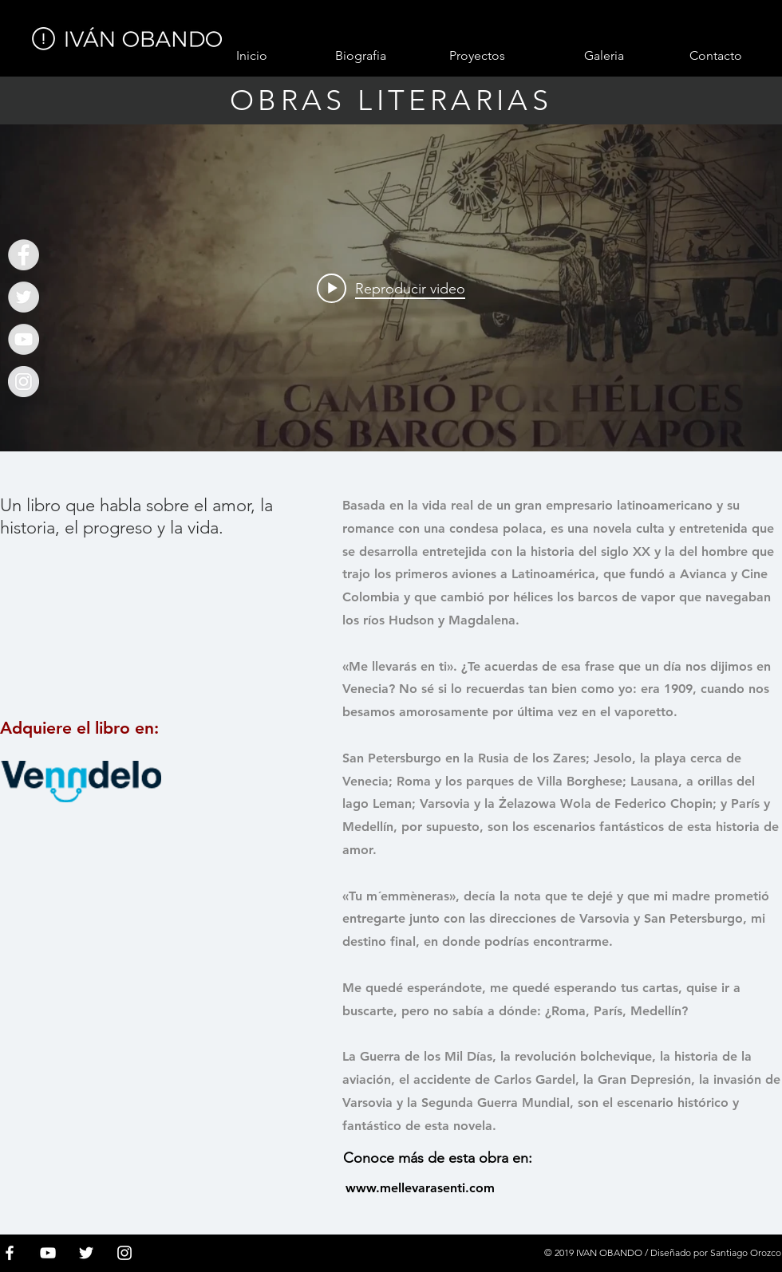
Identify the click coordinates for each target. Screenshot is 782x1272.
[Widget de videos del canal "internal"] (391, 287)
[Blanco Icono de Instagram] (124, 1252)
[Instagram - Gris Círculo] (23, 381)
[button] (453, 56)
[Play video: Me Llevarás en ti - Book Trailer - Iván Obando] (391, 288)
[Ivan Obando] (23, 254)
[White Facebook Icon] (9, 1252)
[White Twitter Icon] (86, 1252)
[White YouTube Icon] (47, 1252)
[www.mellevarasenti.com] (420, 1188)
